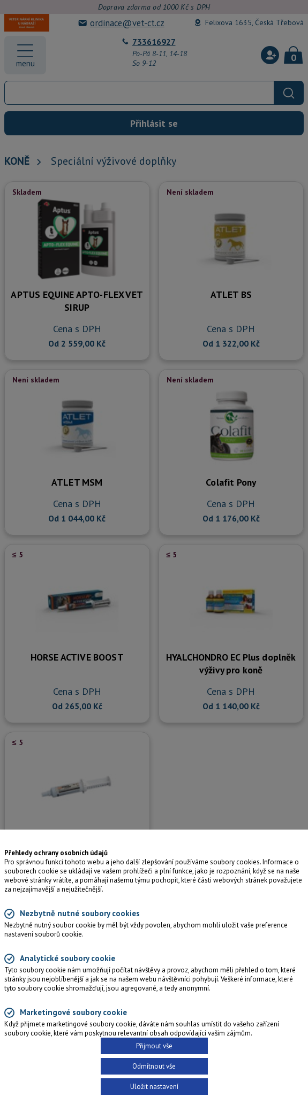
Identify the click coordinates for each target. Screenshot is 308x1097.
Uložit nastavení (154, 1086)
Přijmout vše (154, 1045)
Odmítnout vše (154, 1066)
